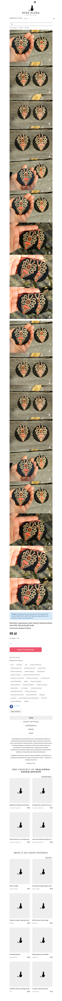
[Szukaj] (33, 18)
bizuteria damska (15, 684)
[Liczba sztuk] (14, 643)
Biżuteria (21, 27)
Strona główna (13, 27)
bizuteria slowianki (42, 684)
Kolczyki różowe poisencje (40, 988)
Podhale (26, 701)
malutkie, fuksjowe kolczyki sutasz (20, 988)
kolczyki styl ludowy (28, 684)
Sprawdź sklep (46, 777)
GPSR (31, 733)
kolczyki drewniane (36, 688)
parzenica (13, 698)
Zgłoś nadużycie (15, 711)
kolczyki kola (40, 671)
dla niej (26, 681)
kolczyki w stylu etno (32, 678)
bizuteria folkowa (29, 671)
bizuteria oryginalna (36, 681)
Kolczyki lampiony (15, 954)
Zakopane (42, 694)
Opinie (31, 729)
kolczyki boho (42, 668)
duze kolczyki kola (31, 694)
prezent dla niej (45, 678)
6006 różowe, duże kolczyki (40, 920)
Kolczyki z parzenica (30, 691)
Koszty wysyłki (31, 722)
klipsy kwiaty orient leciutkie (40, 954)
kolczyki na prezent (29, 668)
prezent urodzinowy (35, 664)
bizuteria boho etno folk (17, 694)
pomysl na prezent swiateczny (32, 674)
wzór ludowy (24, 688)
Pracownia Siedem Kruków (20, 628)
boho (12, 664)
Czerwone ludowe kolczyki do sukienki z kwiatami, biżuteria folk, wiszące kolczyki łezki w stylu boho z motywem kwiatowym (42, 839)
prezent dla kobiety (16, 681)
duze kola (44, 698)
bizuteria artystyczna (16, 671)
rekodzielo (19, 664)
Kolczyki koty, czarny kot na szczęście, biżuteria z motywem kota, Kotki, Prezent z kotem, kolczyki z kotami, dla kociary (42, 805)
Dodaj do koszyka (25, 650)
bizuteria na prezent (16, 668)
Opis (31, 718)
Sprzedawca (31, 726)
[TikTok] (35, 2)
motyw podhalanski (16, 701)
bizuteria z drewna (16, 674)
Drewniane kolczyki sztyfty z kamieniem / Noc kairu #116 (42, 886)
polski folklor (14, 688)
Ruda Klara (31, 11)
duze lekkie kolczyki (16, 691)
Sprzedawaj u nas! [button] (16, 18)
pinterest (17, 706)
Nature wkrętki (14, 886)
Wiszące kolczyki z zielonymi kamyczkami (20, 920)
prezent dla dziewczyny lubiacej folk (28, 698)
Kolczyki (27, 27)
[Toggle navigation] (12, 24)
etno (26, 664)
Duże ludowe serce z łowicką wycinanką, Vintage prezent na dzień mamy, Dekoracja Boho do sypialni (20, 839)
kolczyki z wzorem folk (17, 678)
